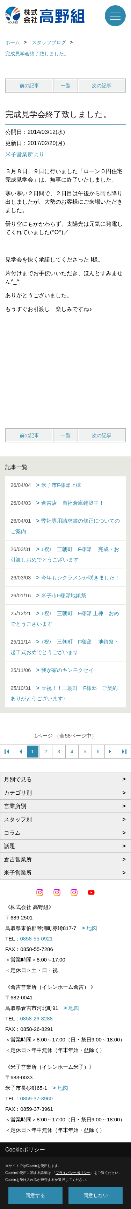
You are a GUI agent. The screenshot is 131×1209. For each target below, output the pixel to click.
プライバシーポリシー (73, 1173)
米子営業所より (24, 154)
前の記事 (29, 85)
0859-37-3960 (36, 1098)
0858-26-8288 (36, 1018)
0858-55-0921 (36, 939)
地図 (92, 928)
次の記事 (101, 85)
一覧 (66, 85)
